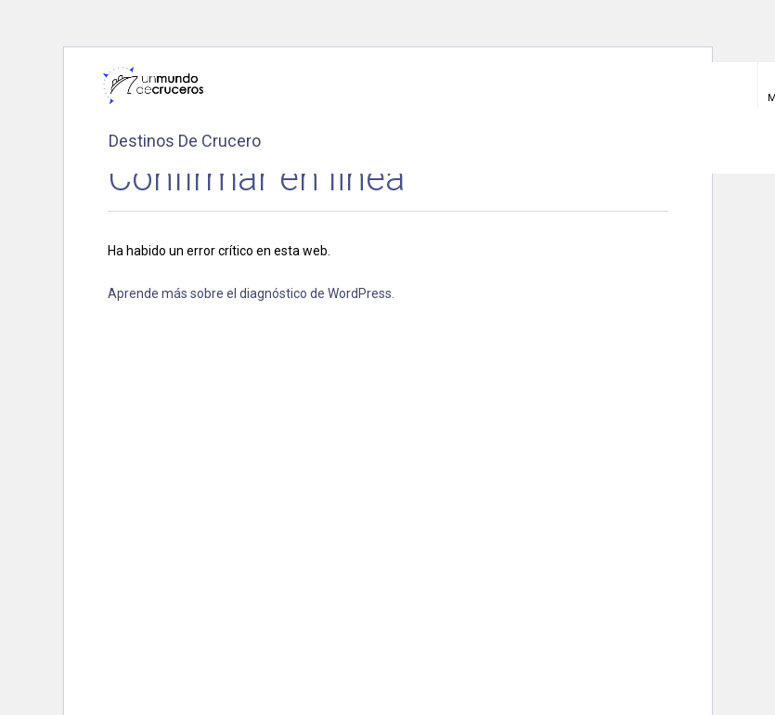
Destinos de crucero (185, 140)
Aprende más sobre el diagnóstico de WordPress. (251, 293)
